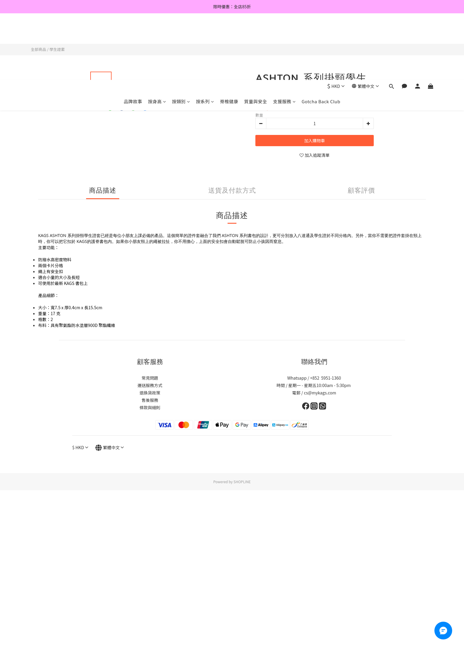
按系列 (205, 35)
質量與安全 (255, 35)
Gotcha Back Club (321, 35)
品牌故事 (133, 35)
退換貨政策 (150, 393)
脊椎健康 (229, 35)
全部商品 (38, 49)
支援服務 (284, 35)
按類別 (181, 35)
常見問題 (150, 378)
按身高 (157, 35)
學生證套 (57, 49)
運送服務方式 (150, 385)
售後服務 (150, 400)
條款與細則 (150, 407)
